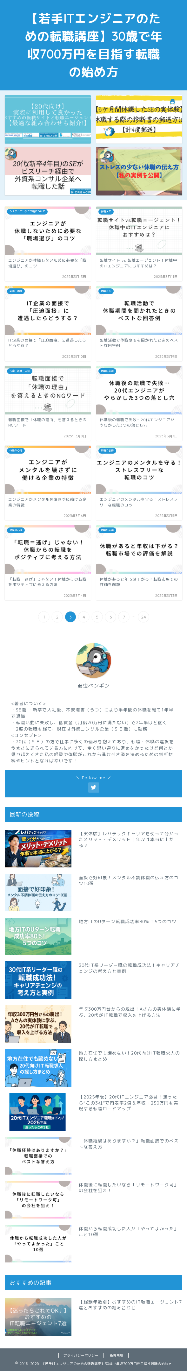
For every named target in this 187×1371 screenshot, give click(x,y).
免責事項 (117, 1355)
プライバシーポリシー (80, 1355)
